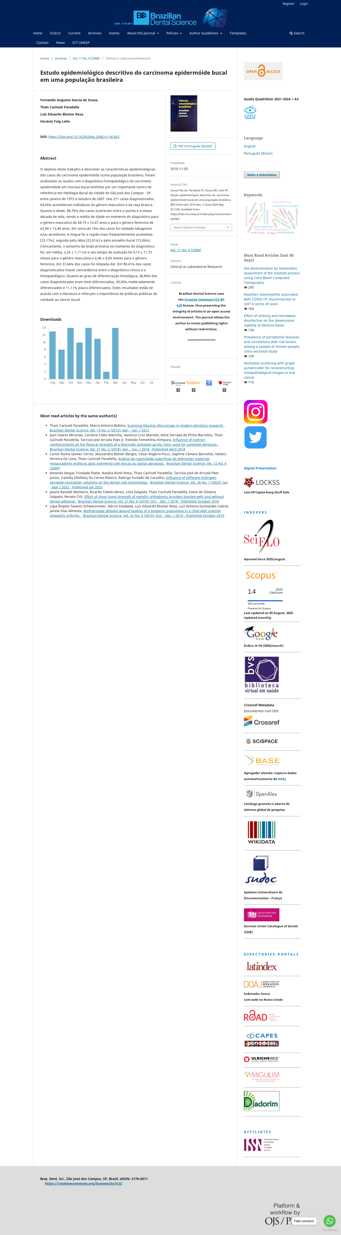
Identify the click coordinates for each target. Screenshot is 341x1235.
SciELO (55, 33)
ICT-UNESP (81, 42)
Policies (172, 33)
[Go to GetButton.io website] (329, 1230)
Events (114, 33)
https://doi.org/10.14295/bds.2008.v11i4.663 (84, 136)
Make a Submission (262, 175)
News (60, 42)
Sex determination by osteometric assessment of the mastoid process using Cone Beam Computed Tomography (272, 275)
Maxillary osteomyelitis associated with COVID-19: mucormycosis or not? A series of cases (271, 299)
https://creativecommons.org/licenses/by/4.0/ (83, 1183)
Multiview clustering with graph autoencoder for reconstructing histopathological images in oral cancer (269, 370)
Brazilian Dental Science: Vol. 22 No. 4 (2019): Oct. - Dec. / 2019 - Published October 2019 (153, 515)
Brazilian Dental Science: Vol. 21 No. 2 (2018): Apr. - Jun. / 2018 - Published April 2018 (117, 449)
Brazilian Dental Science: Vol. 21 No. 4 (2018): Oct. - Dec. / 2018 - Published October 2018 (148, 501)
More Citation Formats (190, 227)
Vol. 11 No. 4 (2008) (86, 58)
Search (297, 33)
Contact (42, 42)
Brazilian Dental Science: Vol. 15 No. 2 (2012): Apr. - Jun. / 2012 (99, 430)
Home (37, 33)
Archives (95, 33)
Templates (238, 33)
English (250, 146)
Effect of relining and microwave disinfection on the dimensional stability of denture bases (270, 320)
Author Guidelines (204, 33)
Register (288, 3)
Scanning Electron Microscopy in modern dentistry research (175, 425)
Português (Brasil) (258, 153)
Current (74, 33)
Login (304, 3)
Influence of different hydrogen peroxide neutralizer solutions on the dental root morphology (133, 480)
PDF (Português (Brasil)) (194, 146)
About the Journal (141, 33)
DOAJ (282, 779)
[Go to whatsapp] (330, 1221)
